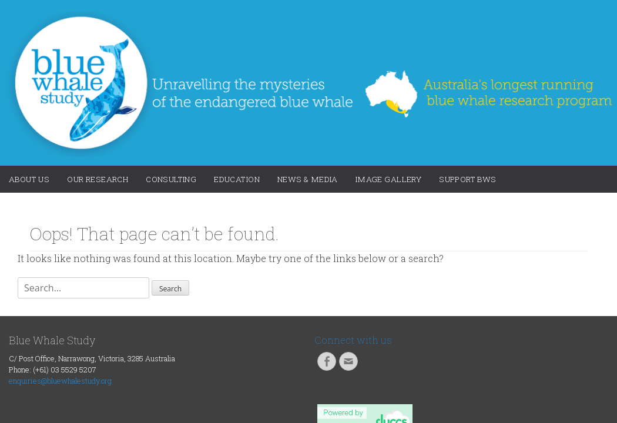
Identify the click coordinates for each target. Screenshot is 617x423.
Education (237, 179)
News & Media (307, 179)
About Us (29, 179)
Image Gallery (388, 179)
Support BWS (468, 179)
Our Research (97, 179)
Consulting (171, 179)
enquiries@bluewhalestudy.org (60, 380)
